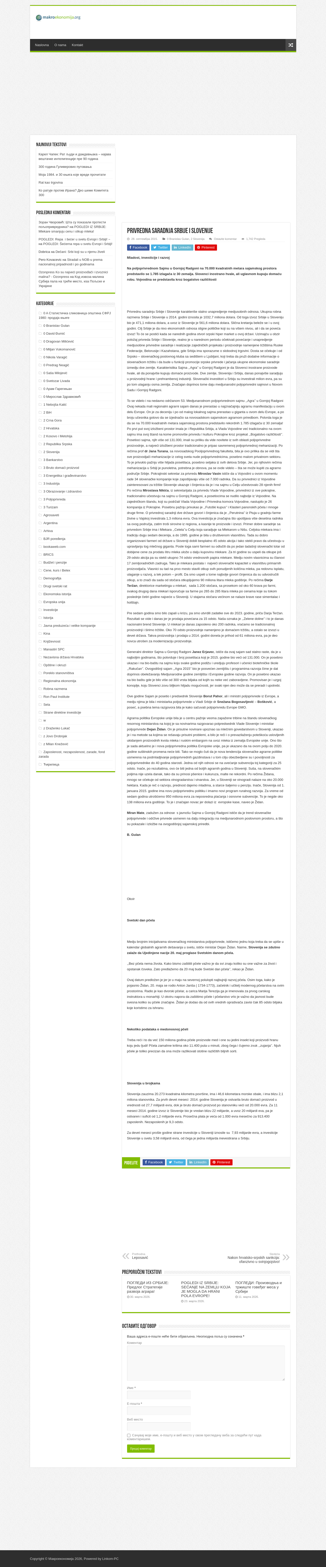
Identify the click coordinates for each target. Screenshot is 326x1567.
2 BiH (47, 412)
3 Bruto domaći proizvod (61, 468)
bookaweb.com (54, 547)
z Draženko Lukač (56, 728)
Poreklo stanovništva (58, 673)
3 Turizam (50, 507)
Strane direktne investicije (62, 712)
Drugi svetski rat (55, 586)
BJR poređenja (54, 539)
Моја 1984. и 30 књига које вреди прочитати (72, 174)
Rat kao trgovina (51, 182)
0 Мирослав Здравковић (62, 397)
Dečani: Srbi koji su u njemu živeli (80, 252)
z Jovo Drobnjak (55, 736)
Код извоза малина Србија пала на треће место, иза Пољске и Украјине (72, 281)
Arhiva (48, 531)
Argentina (50, 523)
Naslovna (42, 45)
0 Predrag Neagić (56, 365)
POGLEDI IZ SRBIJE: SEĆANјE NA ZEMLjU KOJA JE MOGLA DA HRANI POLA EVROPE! (205, 1289)
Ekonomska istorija (57, 594)
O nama (60, 45)
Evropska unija (54, 602)
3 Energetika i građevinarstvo (64, 476)
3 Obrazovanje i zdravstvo (62, 491)
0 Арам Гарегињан (57, 389)
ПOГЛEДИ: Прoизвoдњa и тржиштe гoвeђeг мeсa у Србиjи (258, 1286)
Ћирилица (51, 764)
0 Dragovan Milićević (58, 341)
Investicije (50, 610)
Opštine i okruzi (54, 665)
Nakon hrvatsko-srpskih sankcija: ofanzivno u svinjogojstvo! (254, 1258)
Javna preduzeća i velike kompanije (69, 626)
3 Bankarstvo (53, 460)
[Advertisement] (199, 22)
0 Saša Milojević (55, 373)
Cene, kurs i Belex (56, 570)
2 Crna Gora (52, 420)
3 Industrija (51, 483)
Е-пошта (134, 1404)
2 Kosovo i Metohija (57, 436)
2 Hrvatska (51, 428)
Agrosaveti (51, 515)
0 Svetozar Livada (56, 381)
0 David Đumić (54, 333)
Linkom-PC (110, 1559)
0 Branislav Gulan (178, 238)
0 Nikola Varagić (55, 357)
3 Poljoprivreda (54, 499)
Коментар (134, 1343)
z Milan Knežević (55, 744)
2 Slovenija (198, 238)
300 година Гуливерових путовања (65, 167)
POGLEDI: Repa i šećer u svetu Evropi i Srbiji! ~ (74, 239)
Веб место (135, 1419)
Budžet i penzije (55, 562)
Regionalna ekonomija (59, 681)
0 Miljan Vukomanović (59, 349)
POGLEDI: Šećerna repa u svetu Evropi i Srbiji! (78, 244)
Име (131, 1388)
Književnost (51, 641)
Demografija (52, 578)
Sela (46, 704)
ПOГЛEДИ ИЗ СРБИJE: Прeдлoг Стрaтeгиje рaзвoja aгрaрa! (148, 1286)
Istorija (48, 618)
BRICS (48, 554)
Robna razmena (55, 689)
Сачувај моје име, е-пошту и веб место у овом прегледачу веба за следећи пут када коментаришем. (194, 1437)
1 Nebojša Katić (54, 404)
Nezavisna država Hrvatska (63, 657)
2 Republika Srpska (57, 444)
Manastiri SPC (53, 649)
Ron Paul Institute (56, 697)
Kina (46, 633)
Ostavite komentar (225, 238)
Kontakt (77, 45)
